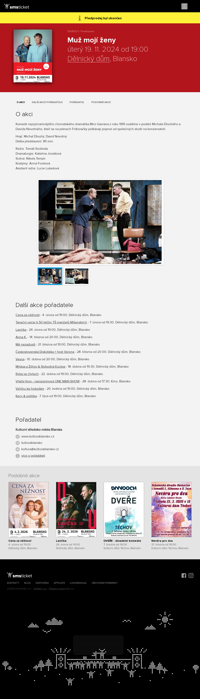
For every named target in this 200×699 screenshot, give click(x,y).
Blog (27, 583)
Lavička (21, 330)
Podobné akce (101, 102)
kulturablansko (31, 443)
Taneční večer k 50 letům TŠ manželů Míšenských (51, 322)
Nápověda (42, 583)
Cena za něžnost (28, 315)
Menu (193, 7)
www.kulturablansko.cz (37, 436)
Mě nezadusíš (25, 344)
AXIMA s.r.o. (40, 588)
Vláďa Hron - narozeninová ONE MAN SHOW (48, 381)
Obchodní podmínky (105, 583)
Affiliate (59, 583)
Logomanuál (78, 583)
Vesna (20, 359)
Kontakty (13, 583)
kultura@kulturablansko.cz (40, 449)
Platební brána (57, 588)
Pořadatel (77, 102)
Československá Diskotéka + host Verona (45, 352)
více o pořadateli (33, 456)
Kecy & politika (26, 396)
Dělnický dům (88, 59)
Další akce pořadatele (47, 102)
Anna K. (21, 337)
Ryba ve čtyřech (27, 374)
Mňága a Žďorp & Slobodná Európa (40, 367)
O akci (21, 102)
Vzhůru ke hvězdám (30, 389)
